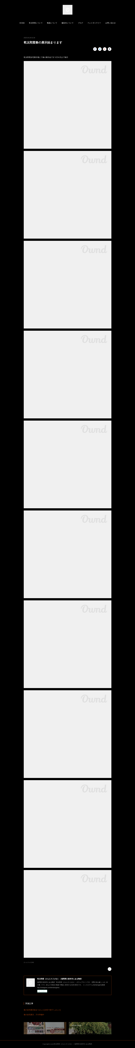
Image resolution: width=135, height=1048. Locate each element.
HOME (22, 23)
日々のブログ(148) (29, 962)
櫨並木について (68, 23)
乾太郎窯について (36, 23)
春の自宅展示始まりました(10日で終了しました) (42, 1010)
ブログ (80, 23)
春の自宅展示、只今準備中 (34, 1015)
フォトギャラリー (94, 23)
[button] (22, 23)
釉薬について (52, 23)
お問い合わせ (110, 23)
